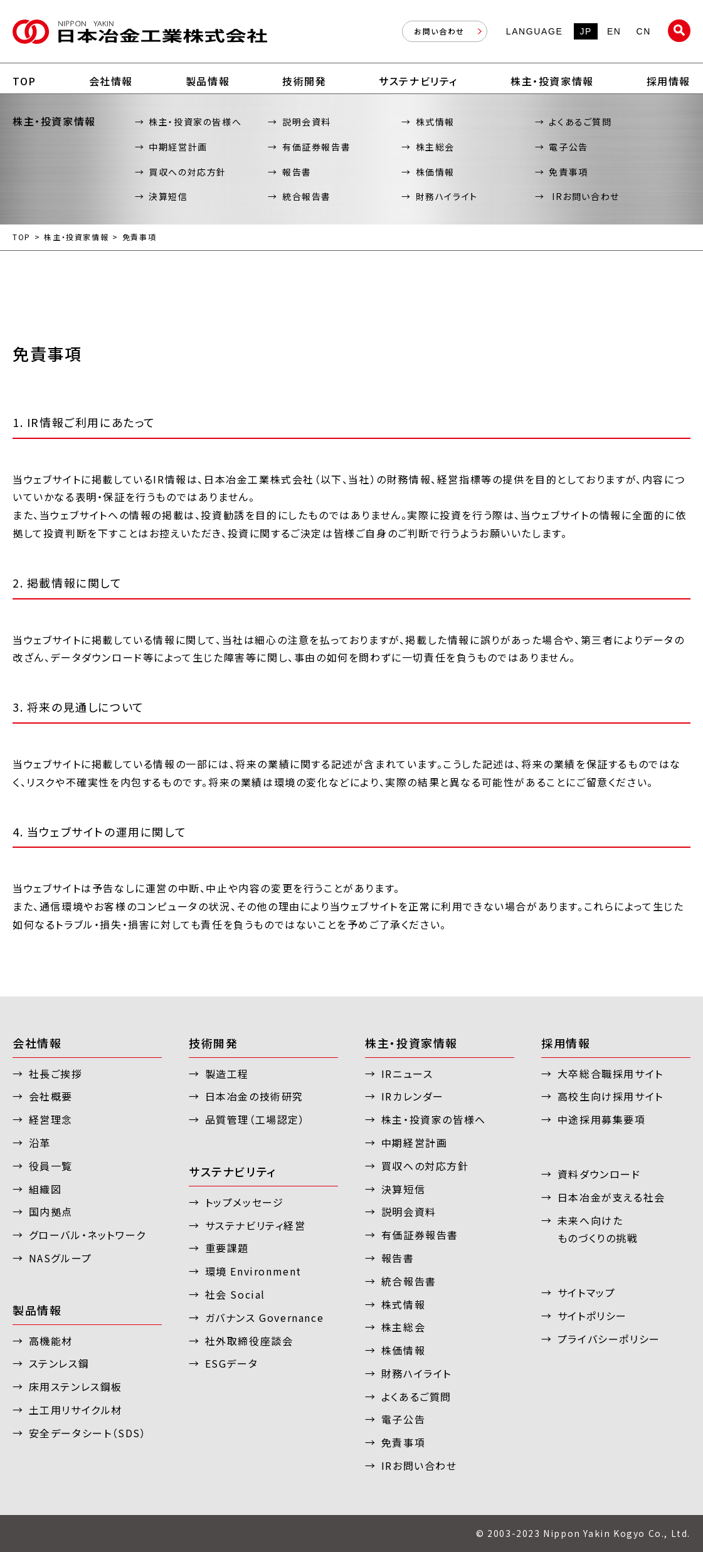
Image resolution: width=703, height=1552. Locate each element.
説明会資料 (306, 121)
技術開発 (213, 1043)
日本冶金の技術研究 (254, 1096)
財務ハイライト (447, 196)
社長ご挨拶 (56, 1073)
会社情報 (37, 1043)
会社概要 (51, 1096)
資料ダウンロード (599, 1173)
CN (644, 31)
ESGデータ (231, 1363)
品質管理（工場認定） (255, 1119)
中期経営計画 (178, 146)
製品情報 (37, 1310)
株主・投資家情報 (76, 237)
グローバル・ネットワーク (87, 1234)
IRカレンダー (412, 1096)
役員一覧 (51, 1165)
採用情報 (565, 1043)
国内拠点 (51, 1211)
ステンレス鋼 (59, 1363)
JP (585, 31)
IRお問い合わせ (584, 196)
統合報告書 (306, 196)
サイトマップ (587, 1292)
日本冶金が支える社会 (611, 1197)
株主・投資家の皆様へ (195, 121)
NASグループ (60, 1257)
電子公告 (568, 146)
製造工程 (227, 1073)
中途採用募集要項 (602, 1119)
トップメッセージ (244, 1202)
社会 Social (235, 1294)
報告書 (297, 172)
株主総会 (435, 146)
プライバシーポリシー (609, 1338)
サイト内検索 (679, 30)
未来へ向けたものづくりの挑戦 (598, 1229)
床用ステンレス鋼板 (75, 1386)
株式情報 (435, 121)
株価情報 (435, 172)
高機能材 (51, 1340)
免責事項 (568, 172)
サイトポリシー (592, 1315)
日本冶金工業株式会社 (140, 31)
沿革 (40, 1142)
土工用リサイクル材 (75, 1409)
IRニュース (407, 1073)
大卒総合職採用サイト (610, 1073)
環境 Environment (253, 1271)
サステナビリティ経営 (255, 1225)
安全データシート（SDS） (88, 1432)
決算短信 (168, 196)
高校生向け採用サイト (610, 1096)
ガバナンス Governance (264, 1317)
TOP (22, 237)
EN (614, 31)
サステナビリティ (233, 1171)
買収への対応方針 (187, 172)
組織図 (45, 1188)
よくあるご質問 (580, 121)
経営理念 (51, 1119)
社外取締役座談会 (249, 1340)
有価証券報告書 (316, 146)
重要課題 (227, 1247)
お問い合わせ (439, 31)
